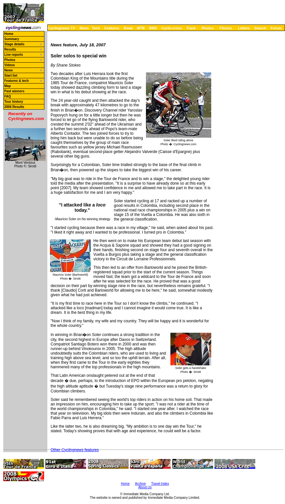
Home (8, 34)
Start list (10, 75)
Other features (75, 450)
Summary (11, 39)
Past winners (14, 91)
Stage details (14, 44)
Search (260, 28)
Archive (140, 483)
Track (191, 28)
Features (111, 28)
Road (128, 28)
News (84, 28)
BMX (153, 28)
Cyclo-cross (172, 28)
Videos (9, 65)
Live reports (13, 54)
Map (7, 86)
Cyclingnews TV (61, 28)
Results (10, 49)
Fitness (225, 28)
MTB (141, 28)
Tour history (13, 101)
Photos (207, 28)
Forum (276, 28)
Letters (244, 28)
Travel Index (160, 483)
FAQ (7, 96)
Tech (96, 28)
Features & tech (16, 81)
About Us (144, 487)
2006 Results (14, 107)
